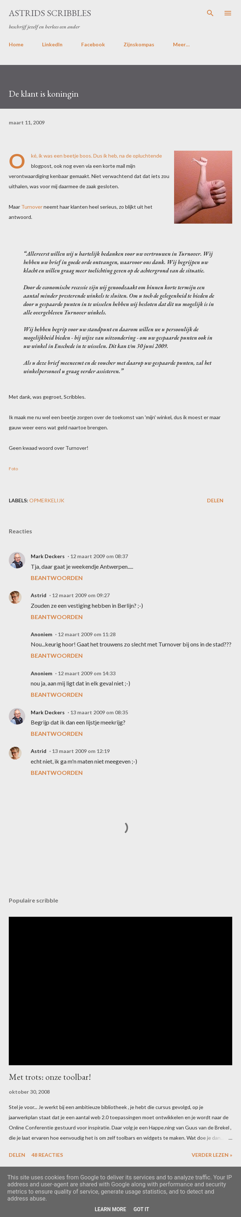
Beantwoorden (57, 577)
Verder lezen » (212, 1155)
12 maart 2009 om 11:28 (87, 634)
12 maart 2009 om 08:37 (99, 556)
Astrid (38, 595)
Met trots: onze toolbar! (50, 1076)
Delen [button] (215, 500)
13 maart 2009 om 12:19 (81, 751)
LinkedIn (52, 44)
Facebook (93, 44)
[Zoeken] (210, 13)
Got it (141, 1209)
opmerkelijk (46, 500)
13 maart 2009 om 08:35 (99, 712)
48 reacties (47, 1155)
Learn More (110, 1209)
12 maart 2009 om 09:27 (81, 595)
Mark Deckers (48, 556)
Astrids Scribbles (50, 13)
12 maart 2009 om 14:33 (87, 673)
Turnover (31, 207)
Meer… (181, 44)
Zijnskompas (139, 44)
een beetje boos (72, 155)
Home (16, 44)
